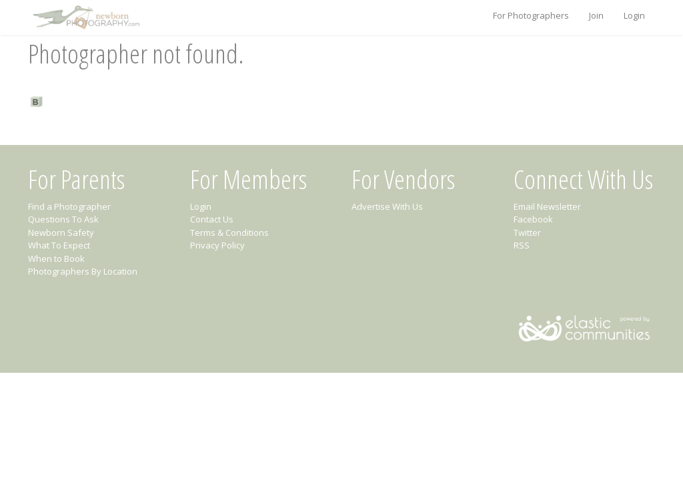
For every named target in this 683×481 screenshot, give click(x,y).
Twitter (527, 232)
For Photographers (531, 15)
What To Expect (59, 245)
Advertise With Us (387, 206)
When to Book (56, 259)
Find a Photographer (69, 206)
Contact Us (211, 219)
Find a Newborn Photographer (110, 101)
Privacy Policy (217, 245)
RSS (522, 245)
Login (634, 15)
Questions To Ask (63, 219)
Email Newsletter (547, 206)
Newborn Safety (61, 232)
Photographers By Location (82, 271)
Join (596, 15)
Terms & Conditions (229, 232)
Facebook (533, 219)
